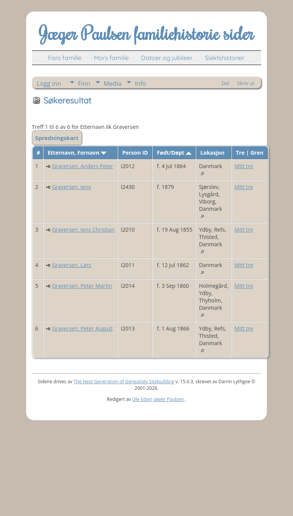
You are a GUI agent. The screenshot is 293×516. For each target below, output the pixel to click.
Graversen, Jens (71, 186)
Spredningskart (56, 138)
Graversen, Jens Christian (83, 229)
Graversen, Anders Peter (82, 166)
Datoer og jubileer (167, 58)
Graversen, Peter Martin (82, 285)
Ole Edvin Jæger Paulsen (158, 399)
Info (140, 83)
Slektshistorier (225, 58)
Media (113, 83)
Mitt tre (244, 166)
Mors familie (111, 58)
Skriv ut (245, 83)
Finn (84, 83)
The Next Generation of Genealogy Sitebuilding (123, 381)
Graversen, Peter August (82, 328)
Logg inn (49, 83)
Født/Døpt (174, 152)
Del (225, 83)
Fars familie (65, 58)
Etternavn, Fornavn (77, 152)
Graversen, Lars (71, 265)
